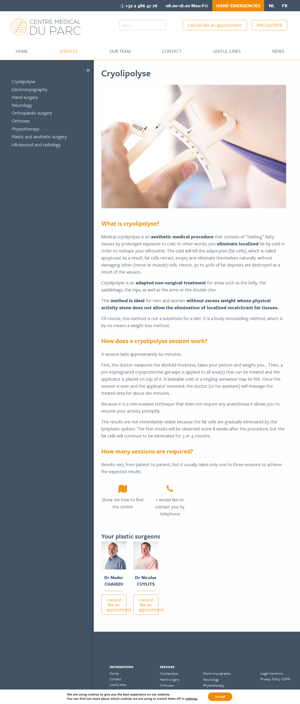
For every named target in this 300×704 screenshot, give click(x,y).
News (278, 51)
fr (284, 5)
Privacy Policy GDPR (275, 678)
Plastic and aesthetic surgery (39, 136)
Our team (120, 51)
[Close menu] (88, 69)
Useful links (227, 51)
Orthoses (21, 120)
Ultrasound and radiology (36, 144)
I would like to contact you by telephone (169, 506)
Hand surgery (25, 97)
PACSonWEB (269, 25)
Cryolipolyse (23, 81)
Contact (172, 51)
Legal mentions (271, 673)
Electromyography (29, 89)
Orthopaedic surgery (32, 112)
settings (191, 699)
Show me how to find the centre (122, 503)
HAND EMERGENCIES (238, 5)
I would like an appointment (215, 25)
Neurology (22, 105)
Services (68, 51)
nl (271, 5)
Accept (220, 696)
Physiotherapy (25, 128)
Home (22, 51)
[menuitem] (22, 51)
